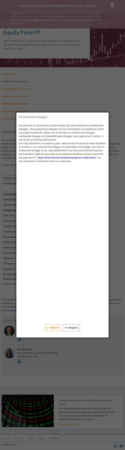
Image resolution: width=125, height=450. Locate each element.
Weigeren (73, 327)
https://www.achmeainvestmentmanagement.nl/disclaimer (67, 157)
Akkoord (54, 327)
